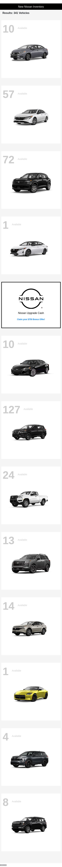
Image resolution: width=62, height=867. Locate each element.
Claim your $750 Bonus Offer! (31, 319)
